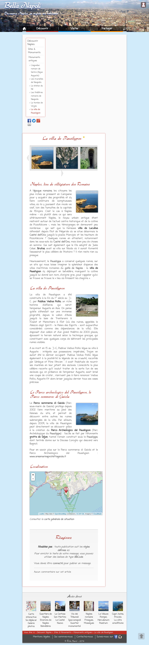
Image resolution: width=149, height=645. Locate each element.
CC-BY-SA (80, 514)
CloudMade (97, 514)
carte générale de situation (59, 519)
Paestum (103, 623)
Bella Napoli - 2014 (74, 641)
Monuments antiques (82, 633)
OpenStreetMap (60, 514)
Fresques (89, 620)
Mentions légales (41, 637)
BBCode (78, 557)
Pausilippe (55, 261)
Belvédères (46, 626)
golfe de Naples (74, 268)
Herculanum (103, 620)
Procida (117, 617)
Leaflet (41, 514)
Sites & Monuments (62, 633)
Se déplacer (31, 620)
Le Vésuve (103, 614)
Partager (107, 28)
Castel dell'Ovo (38, 235)
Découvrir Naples (44, 633)
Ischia (120, 614)
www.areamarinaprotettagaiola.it (48, 456)
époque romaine (43, 191)
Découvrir (42, 28)
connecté (58, 563)
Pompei (103, 617)
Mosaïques (89, 623)
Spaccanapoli (74, 620)
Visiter (74, 28)
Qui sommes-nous (63, 637)
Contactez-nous (85, 637)
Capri (114, 614)
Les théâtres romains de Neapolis (37, 95)
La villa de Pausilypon (103, 633)
